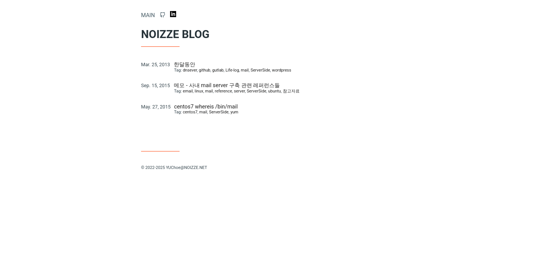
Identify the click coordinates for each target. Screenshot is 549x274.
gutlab (217, 70)
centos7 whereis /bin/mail (206, 107)
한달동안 (184, 64)
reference (223, 91)
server (239, 91)
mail (245, 70)
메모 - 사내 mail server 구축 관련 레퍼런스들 (227, 85)
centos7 (190, 112)
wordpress (281, 70)
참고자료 (291, 91)
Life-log (232, 70)
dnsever (190, 70)
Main (148, 15)
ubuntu (274, 91)
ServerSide (260, 70)
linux (199, 91)
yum (234, 112)
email (188, 91)
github (204, 70)
